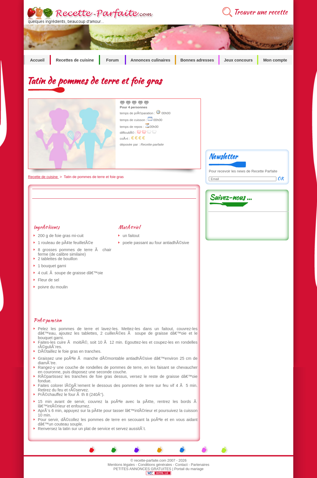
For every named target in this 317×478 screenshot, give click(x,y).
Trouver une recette (261, 12)
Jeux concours (238, 60)
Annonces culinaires (150, 60)
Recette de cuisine (43, 177)
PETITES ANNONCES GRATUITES (142, 469)
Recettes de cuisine (75, 60)
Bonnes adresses (197, 60)
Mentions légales (121, 464)
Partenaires (200, 464)
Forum (112, 60)
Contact (181, 464)
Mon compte (275, 60)
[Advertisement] (114, 211)
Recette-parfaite (152, 144)
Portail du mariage (189, 469)
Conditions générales (155, 464)
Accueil (37, 60)
